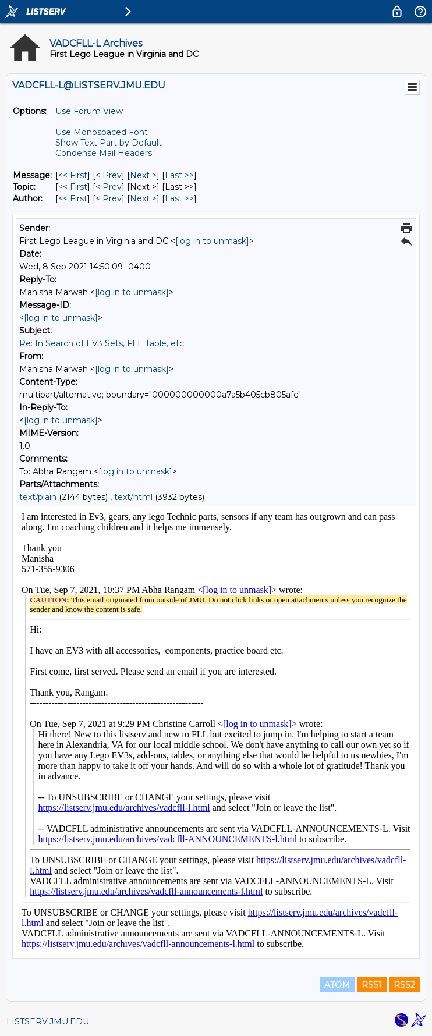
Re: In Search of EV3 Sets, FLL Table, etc (101, 343)
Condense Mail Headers (103, 153)
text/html (133, 497)
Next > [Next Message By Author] (143, 198)
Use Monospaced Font (101, 132)
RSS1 (372, 985)
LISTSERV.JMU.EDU (47, 1021)
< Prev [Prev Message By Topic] (108, 187)
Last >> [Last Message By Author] (179, 198)
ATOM (337, 985)
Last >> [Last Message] (179, 175)
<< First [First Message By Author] (72, 198)
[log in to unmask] (212, 241)
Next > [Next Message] (143, 175)
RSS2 (404, 985)
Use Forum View (89, 111)
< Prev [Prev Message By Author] (108, 198)
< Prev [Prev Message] (108, 175)
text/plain (37, 497)
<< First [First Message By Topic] (72, 187)
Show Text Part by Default (108, 142)
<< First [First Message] (72, 175)
